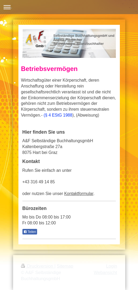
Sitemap (65, 266)
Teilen (29, 232)
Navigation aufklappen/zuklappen (69, 7)
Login (111, 266)
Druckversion (37, 266)
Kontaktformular (78, 193)
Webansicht (105, 272)
